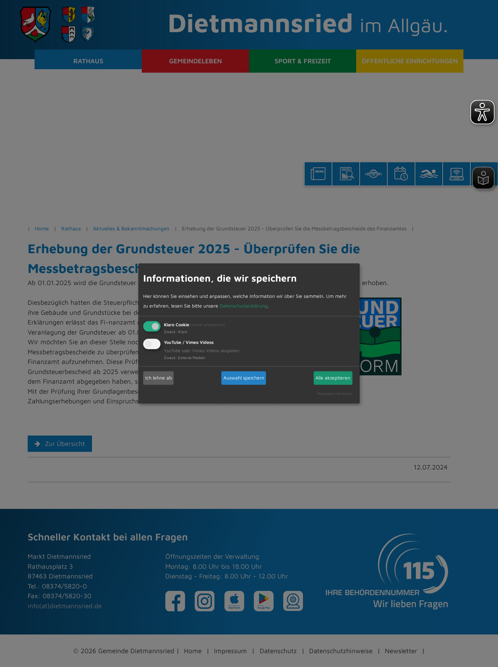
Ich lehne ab (158, 378)
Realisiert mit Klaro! (334, 393)
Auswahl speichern (243, 378)
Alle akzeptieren (332, 378)
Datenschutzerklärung (243, 306)
